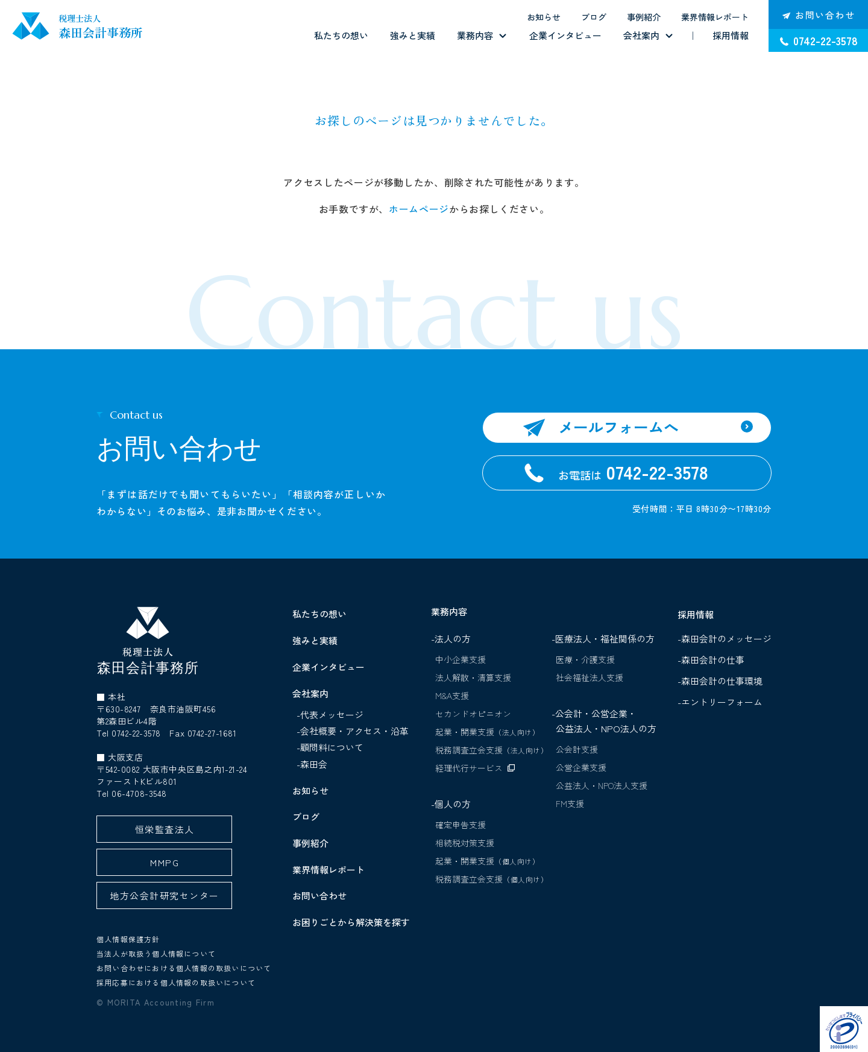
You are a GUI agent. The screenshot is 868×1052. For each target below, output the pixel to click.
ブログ (593, 17)
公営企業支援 (581, 767)
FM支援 (570, 803)
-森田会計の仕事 (713, 659)
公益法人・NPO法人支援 (601, 785)
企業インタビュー (565, 35)
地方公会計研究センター (164, 895)
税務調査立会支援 (492, 750)
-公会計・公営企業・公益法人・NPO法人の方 (604, 721)
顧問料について (331, 747)
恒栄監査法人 (165, 829)
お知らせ (544, 17)
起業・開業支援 (487, 732)
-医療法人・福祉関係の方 (603, 638)
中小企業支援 (460, 659)
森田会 (313, 764)
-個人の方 (451, 803)
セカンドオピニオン (473, 714)
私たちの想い (341, 35)
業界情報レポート (715, 17)
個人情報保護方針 (128, 939)
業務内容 (475, 35)
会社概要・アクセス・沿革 (354, 730)
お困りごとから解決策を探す (351, 922)
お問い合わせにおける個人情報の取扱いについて (183, 968)
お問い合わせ (319, 895)
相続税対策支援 (464, 843)
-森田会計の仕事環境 (722, 680)
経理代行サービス (469, 768)
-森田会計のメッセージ (727, 638)
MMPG (164, 862)
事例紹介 (644, 17)
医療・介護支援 (585, 659)
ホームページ (419, 208)
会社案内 (641, 35)
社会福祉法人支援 (589, 677)
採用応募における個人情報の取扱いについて (176, 982)
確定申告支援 (460, 825)
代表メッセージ (331, 714)
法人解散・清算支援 (473, 677)
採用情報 (730, 35)
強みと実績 (412, 35)
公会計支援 (577, 749)
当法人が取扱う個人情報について (156, 953)
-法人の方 (451, 638)
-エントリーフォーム (722, 702)
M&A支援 (452, 695)
